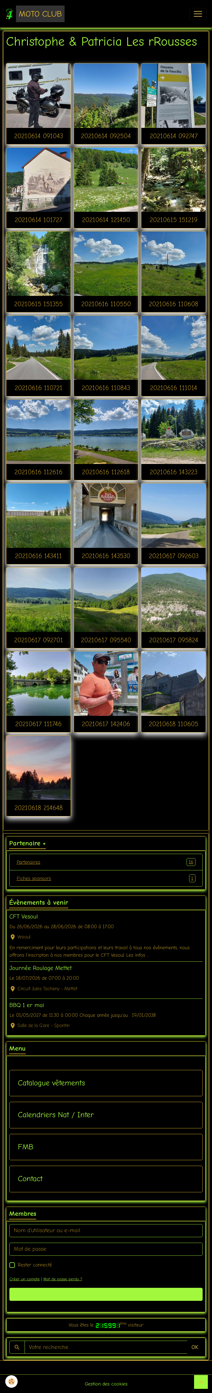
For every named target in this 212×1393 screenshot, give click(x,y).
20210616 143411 (38, 556)
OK (195, 1347)
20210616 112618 (106, 472)
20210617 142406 (106, 724)
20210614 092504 (106, 136)
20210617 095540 (106, 640)
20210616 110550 (106, 304)
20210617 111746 (38, 724)
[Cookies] (12, 1381)
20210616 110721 (38, 388)
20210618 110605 (173, 724)
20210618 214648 (38, 808)
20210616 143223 (173, 472)
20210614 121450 (106, 220)
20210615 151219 (173, 220)
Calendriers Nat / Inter (56, 1114)
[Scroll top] (201, 1382)
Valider (106, 1294)
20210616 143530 (106, 556)
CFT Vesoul (23, 916)
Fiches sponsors (106, 878)
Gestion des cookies (106, 1384)
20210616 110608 (173, 304)
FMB (25, 1146)
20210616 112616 (38, 472)
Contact (30, 1178)
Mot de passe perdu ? (62, 1279)
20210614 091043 (38, 136)
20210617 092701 (38, 640)
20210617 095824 (173, 640)
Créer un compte (24, 1279)
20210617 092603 (173, 556)
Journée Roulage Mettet (40, 968)
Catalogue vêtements (51, 1083)
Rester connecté (35, 1265)
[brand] (35, 14)
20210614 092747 (174, 136)
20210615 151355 (38, 304)
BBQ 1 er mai (26, 1005)
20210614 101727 (38, 220)
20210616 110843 (106, 388)
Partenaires (106, 862)
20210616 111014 (173, 388)
